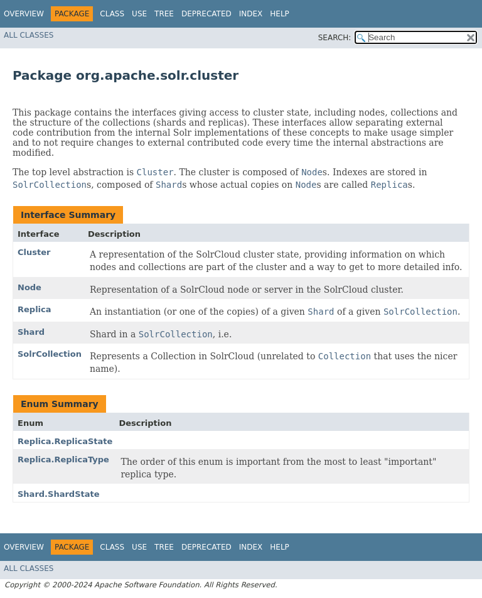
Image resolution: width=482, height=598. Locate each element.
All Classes (28, 35)
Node (29, 287)
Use (139, 13)
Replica (34, 309)
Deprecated (206, 13)
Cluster (34, 252)
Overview (24, 13)
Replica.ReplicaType (63, 459)
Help (279, 13)
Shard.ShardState (59, 494)
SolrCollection (50, 354)
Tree (164, 13)
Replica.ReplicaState (65, 441)
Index (251, 13)
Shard (31, 332)
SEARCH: (334, 37)
